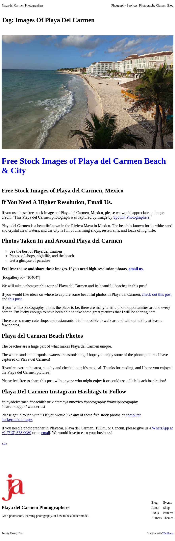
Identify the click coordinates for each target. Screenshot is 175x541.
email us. (136, 269)
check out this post (156, 294)
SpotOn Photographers (131, 217)
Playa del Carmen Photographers (22, 5)
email (45, 432)
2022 (4, 443)
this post (15, 299)
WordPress (167, 533)
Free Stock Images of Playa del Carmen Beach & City (84, 165)
